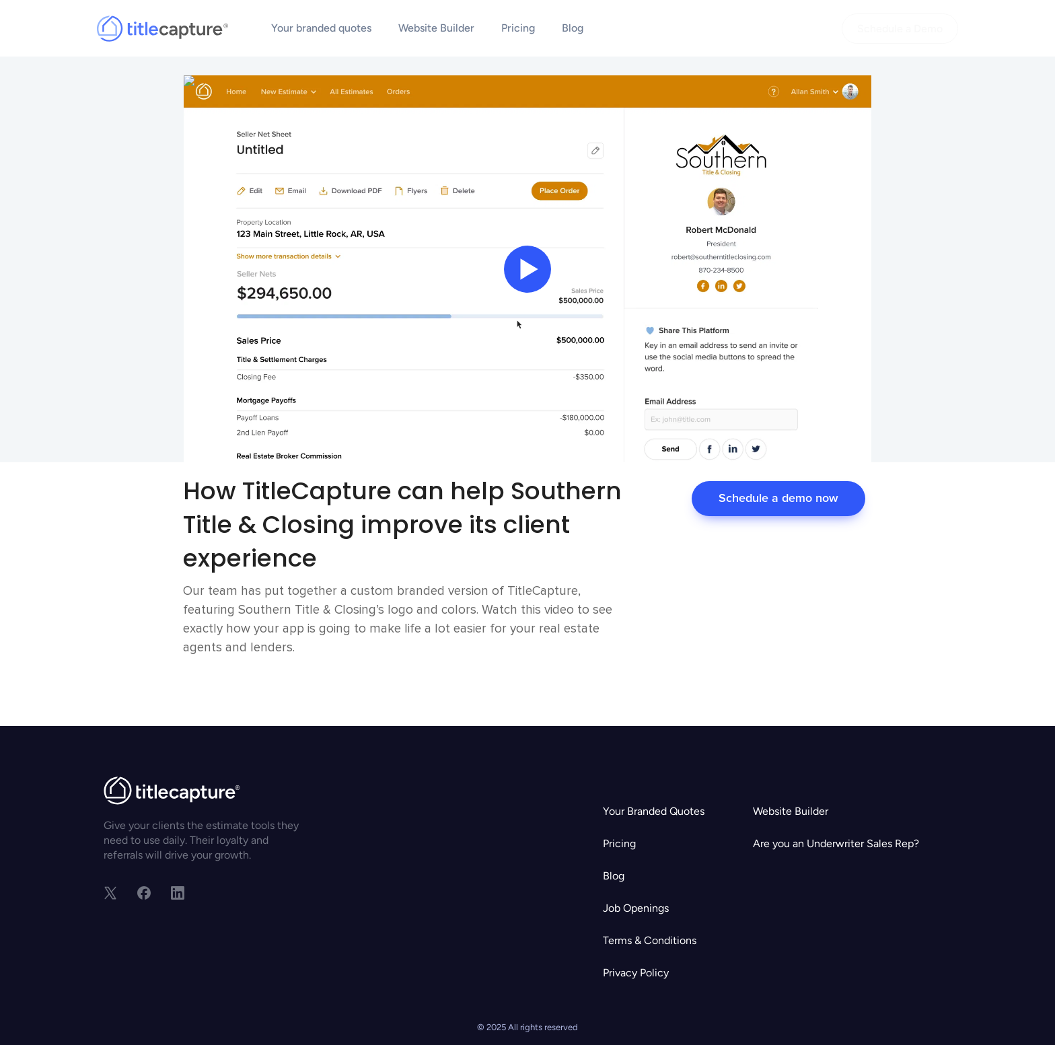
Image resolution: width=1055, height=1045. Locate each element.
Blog (572, 28)
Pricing (518, 28)
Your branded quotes (321, 28)
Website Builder (436, 28)
